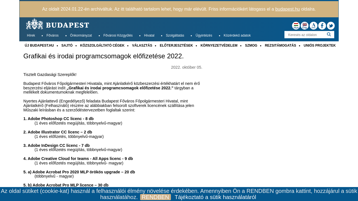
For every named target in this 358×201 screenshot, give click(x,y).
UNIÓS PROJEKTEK (320, 45)
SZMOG (251, 45)
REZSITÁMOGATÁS (280, 45)
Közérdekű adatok (237, 35)
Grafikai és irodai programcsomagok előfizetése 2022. (103, 56)
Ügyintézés (204, 35)
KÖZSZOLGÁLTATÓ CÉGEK (102, 45)
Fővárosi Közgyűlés (118, 35)
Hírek (31, 35)
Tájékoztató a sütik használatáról (215, 197)
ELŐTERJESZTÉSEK (176, 45)
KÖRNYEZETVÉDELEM (219, 45)
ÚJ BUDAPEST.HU (39, 45)
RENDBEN (155, 197)
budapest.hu (287, 9)
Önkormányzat (81, 35)
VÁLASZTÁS (142, 45)
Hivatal (149, 35)
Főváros (52, 35)
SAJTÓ (67, 45)
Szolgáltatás (175, 35)
